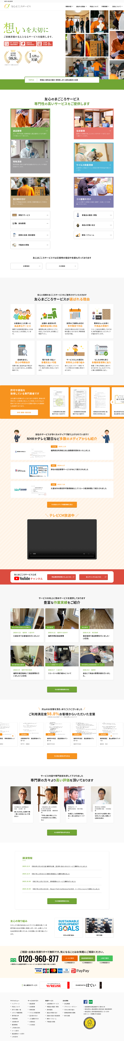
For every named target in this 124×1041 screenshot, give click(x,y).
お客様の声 (15, 974)
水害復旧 (26, 215)
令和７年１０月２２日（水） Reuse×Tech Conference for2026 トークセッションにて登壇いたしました (66, 839)
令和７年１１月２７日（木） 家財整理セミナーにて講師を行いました (56, 831)
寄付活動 (67, 968)
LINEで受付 (105, 911)
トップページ (16, 956)
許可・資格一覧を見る (24, 361)
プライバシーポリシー (70, 959)
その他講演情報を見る (62, 853)
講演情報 (15, 977)
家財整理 (49, 962)
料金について (94, 6)
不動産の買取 (51, 974)
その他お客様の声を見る (62, 705)
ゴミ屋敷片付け (34, 971)
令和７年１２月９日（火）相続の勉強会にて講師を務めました (52, 823)
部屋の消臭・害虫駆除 (53, 968)
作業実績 (104, 6)
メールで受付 (69, 911)
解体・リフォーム (51, 971)
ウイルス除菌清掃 (34, 965)
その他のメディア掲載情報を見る (62, 453)
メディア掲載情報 (17, 965)
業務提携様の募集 (69, 965)
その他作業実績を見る (62, 638)
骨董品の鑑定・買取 (53, 959)
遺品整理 (32, 956)
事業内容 (68, 6)
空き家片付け (33, 968)
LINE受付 (15, 989)
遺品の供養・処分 (52, 965)
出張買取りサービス (53, 956)
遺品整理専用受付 (87, 911)
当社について (116, 6)
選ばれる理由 (80, 6)
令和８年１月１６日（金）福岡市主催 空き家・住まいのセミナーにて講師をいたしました (61, 815)
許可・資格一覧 (16, 962)
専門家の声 (15, 968)
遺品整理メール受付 (18, 986)
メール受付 (15, 983)
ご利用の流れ (16, 980)
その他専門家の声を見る (62, 781)
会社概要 (67, 956)
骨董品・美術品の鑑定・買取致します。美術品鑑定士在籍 (59, 80)
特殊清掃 (32, 962)
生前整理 (32, 959)
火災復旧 (62, 215)
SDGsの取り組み (69, 962)
